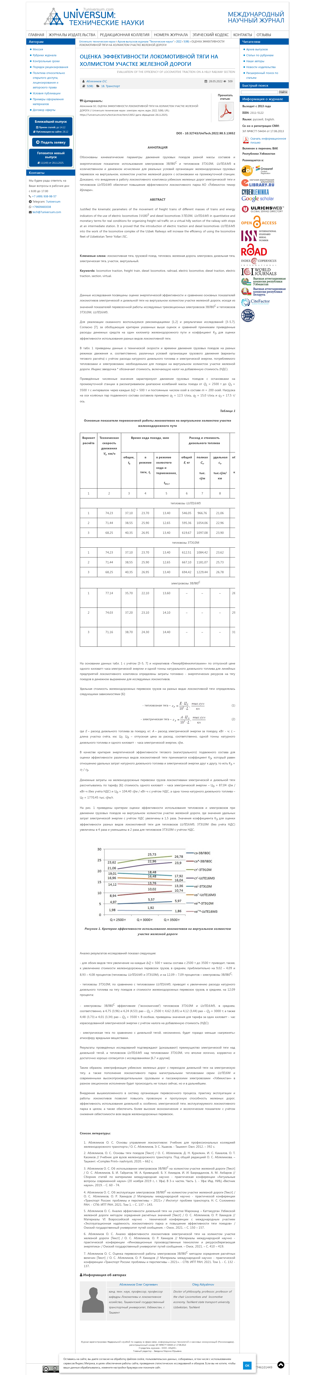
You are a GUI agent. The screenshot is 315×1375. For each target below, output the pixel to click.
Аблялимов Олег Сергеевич (138, 1284)
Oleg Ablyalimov (203, 1284)
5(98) (186, 41)
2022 (178, 41)
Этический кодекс (210, 34)
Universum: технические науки (97, 41)
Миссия (38, 49)
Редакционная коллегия (124, 34)
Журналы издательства (72, 34)
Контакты (242, 34)
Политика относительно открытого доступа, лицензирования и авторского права (49, 80)
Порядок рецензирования (50, 67)
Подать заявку (51, 142)
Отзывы (264, 34)
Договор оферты (44, 110)
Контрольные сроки (46, 61)
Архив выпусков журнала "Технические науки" (146, 41)
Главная (36, 34)
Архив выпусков (257, 49)
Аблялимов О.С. (96, 81)
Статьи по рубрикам (259, 55)
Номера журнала (171, 34)
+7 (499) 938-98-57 (42, 196)
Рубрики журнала (44, 55)
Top (280, 1364)
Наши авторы (255, 61)
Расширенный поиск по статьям (262, 75)
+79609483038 (40, 206)
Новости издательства (261, 67)
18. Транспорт (110, 86)
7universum (44, 201)
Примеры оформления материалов (48, 101)
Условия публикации (47, 93)
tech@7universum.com (45, 212)
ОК (247, 1365)
